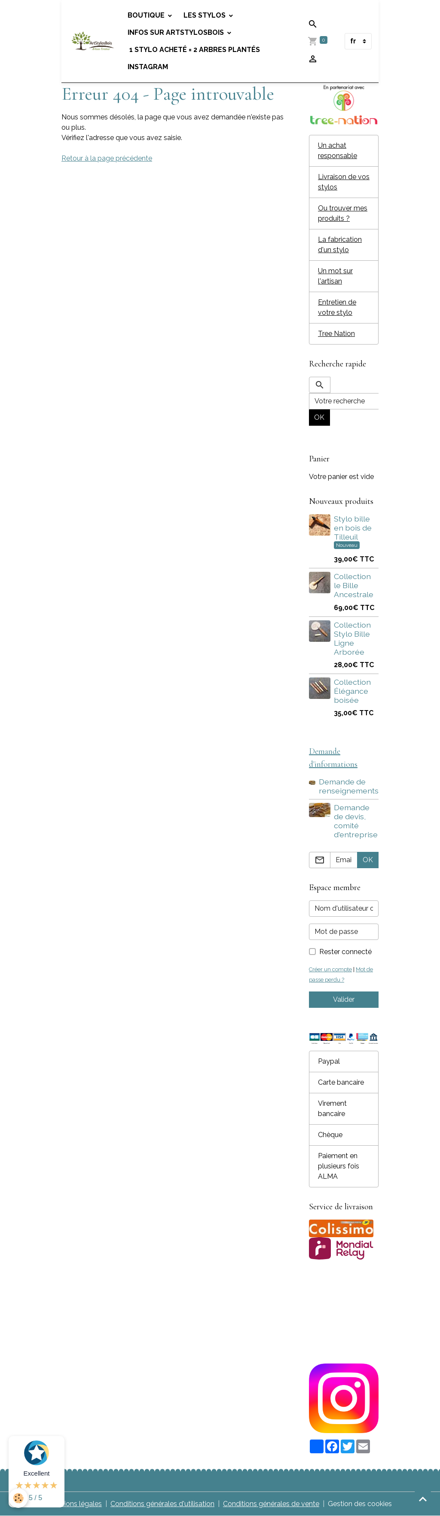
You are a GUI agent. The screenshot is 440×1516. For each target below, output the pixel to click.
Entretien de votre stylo (337, 307)
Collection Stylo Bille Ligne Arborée (352, 638)
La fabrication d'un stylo (340, 244)
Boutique (147, 15)
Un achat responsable (337, 150)
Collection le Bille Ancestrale (353, 585)
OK (319, 417)
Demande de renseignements (349, 786)
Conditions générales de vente (271, 1504)
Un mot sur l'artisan (335, 276)
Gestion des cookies (360, 1504)
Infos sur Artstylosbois (177, 32)
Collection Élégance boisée (352, 691)
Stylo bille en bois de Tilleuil (353, 527)
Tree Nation (336, 333)
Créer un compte (330, 969)
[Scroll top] (423, 1499)
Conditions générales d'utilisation (162, 1504)
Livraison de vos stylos (344, 182)
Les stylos (205, 15)
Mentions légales (75, 1504)
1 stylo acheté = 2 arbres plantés (194, 50)
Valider (343, 999)
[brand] (92, 41)
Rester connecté (345, 952)
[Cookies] (18, 1498)
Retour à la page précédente (106, 158)
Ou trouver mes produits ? (342, 213)
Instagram (148, 67)
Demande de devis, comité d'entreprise (356, 821)
